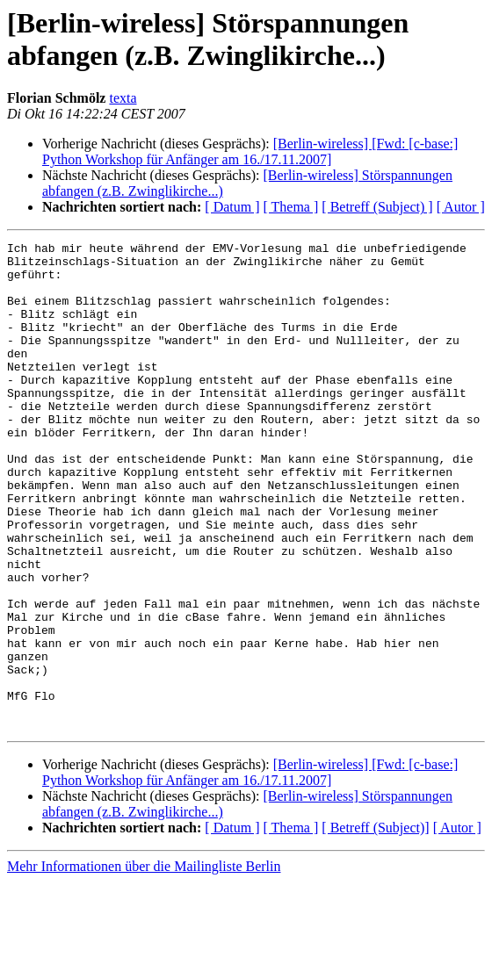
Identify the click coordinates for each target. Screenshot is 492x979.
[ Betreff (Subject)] (375, 925)
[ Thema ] (291, 206)
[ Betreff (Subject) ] (377, 206)
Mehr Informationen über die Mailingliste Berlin (143, 963)
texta (122, 97)
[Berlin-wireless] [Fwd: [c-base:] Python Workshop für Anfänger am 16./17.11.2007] (250, 151)
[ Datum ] (232, 206)
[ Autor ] (461, 206)
